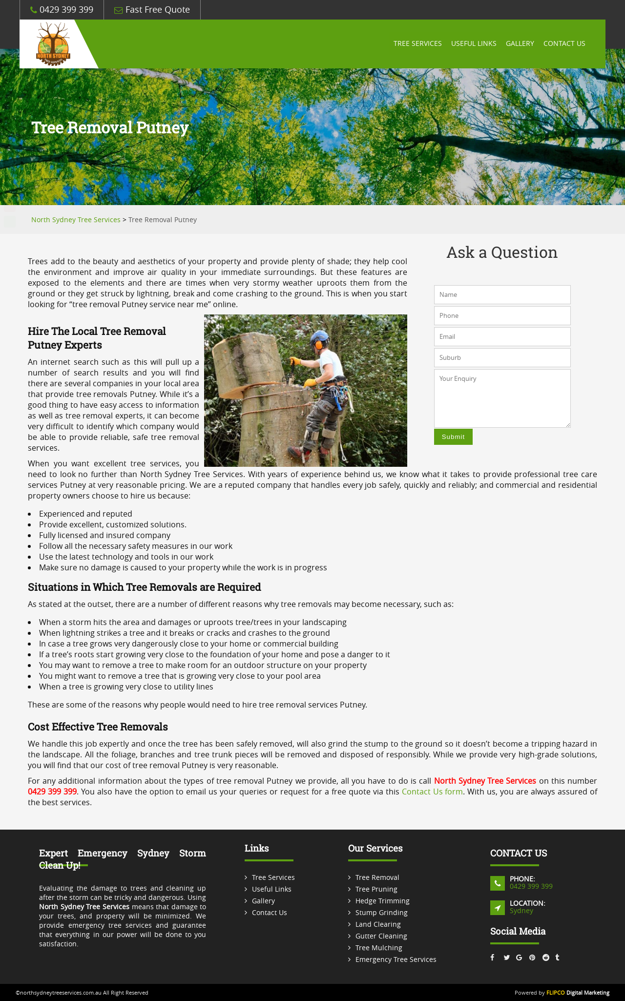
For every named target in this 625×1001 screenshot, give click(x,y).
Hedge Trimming (382, 900)
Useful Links (472, 44)
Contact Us (564, 44)
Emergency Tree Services (396, 959)
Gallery (519, 44)
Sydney (521, 910)
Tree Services (416, 44)
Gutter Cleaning (381, 935)
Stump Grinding (381, 912)
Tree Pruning (376, 889)
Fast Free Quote (152, 9)
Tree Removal (377, 877)
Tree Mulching (378, 947)
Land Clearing (378, 924)
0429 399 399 (61, 9)
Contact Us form (432, 791)
